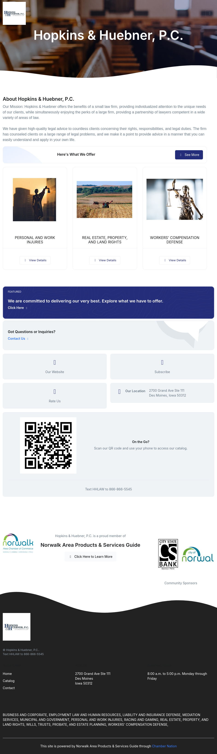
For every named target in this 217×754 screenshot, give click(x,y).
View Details (35, 260)
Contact (9, 688)
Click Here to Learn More (90, 556)
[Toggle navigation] (209, 13)
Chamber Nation (164, 746)
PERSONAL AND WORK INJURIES (35, 240)
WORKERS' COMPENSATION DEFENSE (174, 240)
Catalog (9, 681)
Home (7, 674)
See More (189, 155)
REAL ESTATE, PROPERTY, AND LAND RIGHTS (104, 240)
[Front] (15, 13)
